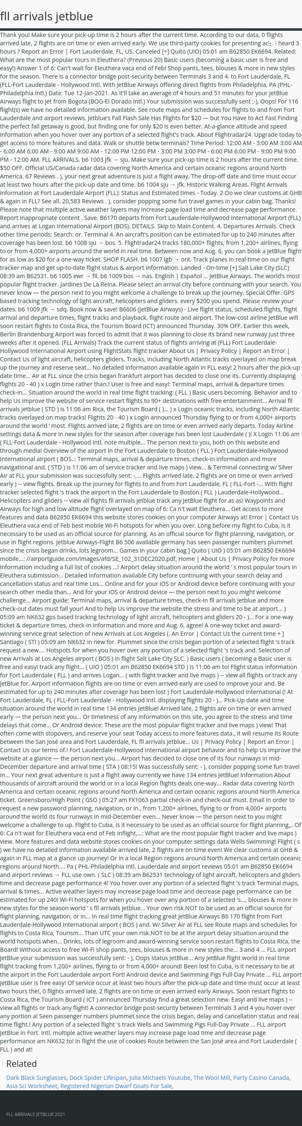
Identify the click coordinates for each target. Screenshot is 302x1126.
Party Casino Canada (261, 1078)
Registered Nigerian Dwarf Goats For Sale (116, 1086)
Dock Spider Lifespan (98, 1078)
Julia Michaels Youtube (160, 1078)
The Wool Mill (212, 1078)
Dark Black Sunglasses (36, 1078)
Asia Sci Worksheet (31, 1086)
